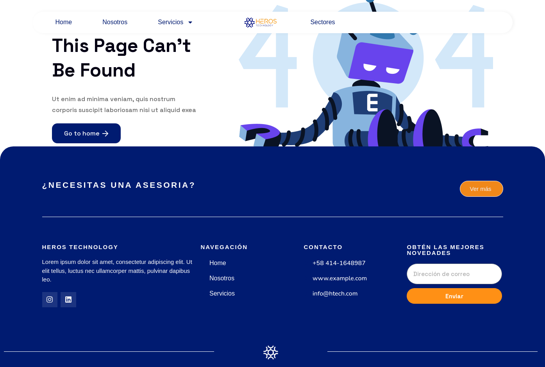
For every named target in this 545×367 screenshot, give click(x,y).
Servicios (175, 22)
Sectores (322, 22)
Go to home (86, 133)
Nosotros (114, 22)
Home (63, 22)
